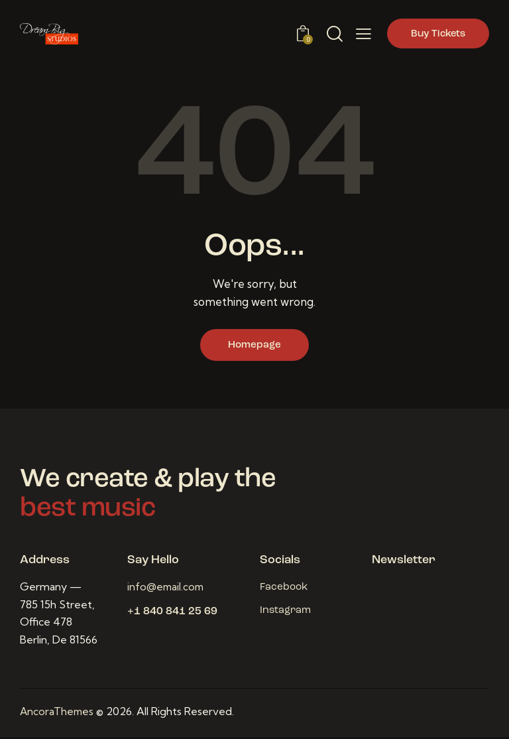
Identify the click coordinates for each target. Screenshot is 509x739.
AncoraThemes (57, 713)
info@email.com (167, 589)
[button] (363, 34)
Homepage (254, 346)
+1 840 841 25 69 (172, 614)
